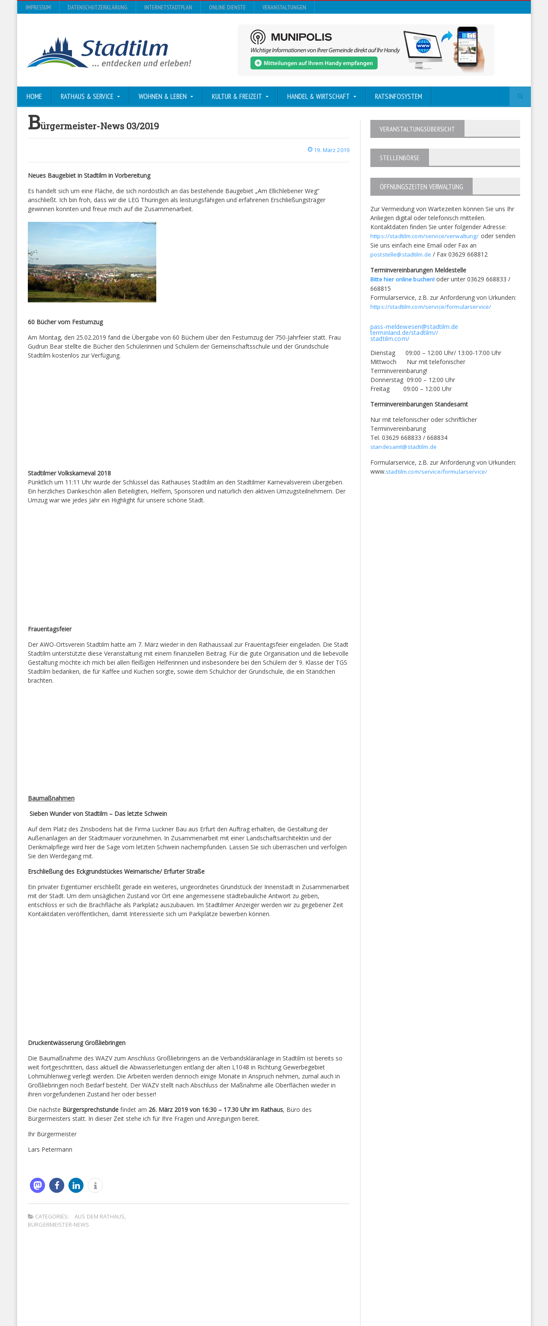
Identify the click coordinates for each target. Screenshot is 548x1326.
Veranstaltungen (284, 7)
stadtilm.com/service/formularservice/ (438, 469)
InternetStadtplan (168, 7)
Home (34, 96)
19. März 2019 (326, 150)
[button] (37, 1184)
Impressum (38, 7)
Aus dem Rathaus (99, 1216)
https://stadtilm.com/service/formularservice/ (432, 305)
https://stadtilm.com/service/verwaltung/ (426, 236)
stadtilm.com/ (389, 337)
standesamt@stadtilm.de (404, 445)
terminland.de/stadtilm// (403, 331)
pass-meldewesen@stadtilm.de (413, 325)
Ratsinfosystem (398, 96)
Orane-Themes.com (197, 1296)
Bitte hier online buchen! (403, 278)
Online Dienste (227, 7)
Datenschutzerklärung (98, 7)
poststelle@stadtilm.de (401, 254)
